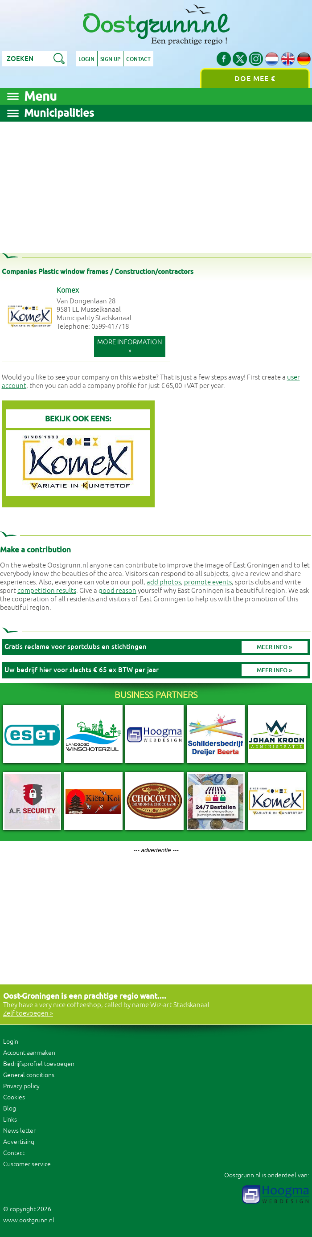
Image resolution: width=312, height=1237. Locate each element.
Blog (9, 1108)
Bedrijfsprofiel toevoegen (38, 1064)
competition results (46, 591)
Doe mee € (254, 78)
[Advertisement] (156, 184)
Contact (138, 59)
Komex (68, 290)
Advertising (18, 1142)
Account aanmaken (29, 1053)
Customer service (27, 1164)
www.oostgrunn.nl (28, 1220)
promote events (208, 582)
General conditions (28, 1075)
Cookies (14, 1097)
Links (10, 1119)
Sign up (110, 59)
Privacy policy (21, 1086)
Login (86, 59)
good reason (117, 591)
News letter (19, 1131)
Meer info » (274, 647)
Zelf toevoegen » (28, 1013)
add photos (164, 582)
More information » (129, 346)
